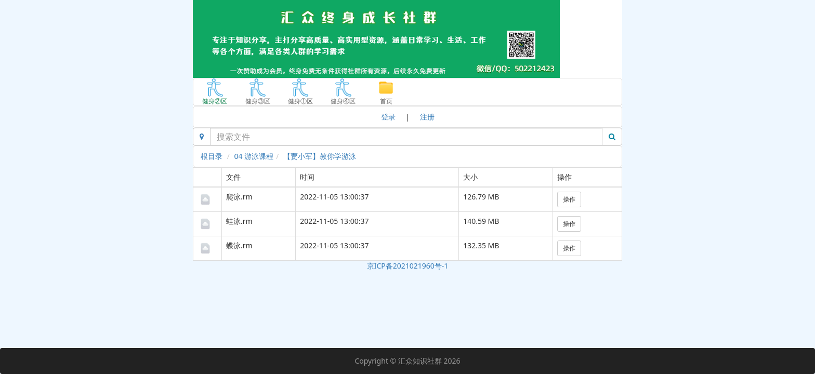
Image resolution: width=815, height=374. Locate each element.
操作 (569, 199)
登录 (388, 117)
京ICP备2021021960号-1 (408, 266)
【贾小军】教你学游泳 (319, 156)
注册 (427, 117)
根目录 (211, 156)
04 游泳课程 (254, 156)
